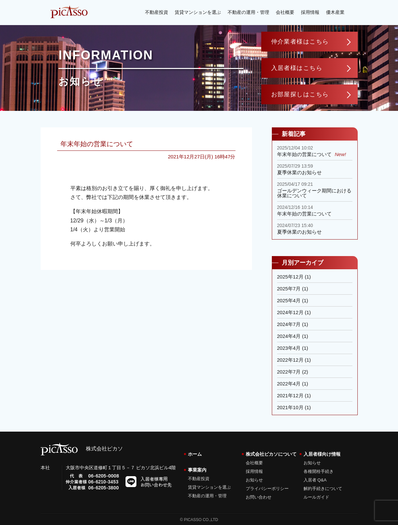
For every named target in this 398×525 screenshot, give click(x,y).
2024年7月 (289, 324)
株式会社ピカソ (82, 448)
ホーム (195, 454)
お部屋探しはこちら (300, 94)
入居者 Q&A (315, 479)
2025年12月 (290, 276)
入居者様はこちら (297, 68)
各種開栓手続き (319, 471)
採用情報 (310, 12)
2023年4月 (289, 348)
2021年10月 (290, 407)
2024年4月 (289, 336)
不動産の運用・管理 (248, 12)
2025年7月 (289, 288)
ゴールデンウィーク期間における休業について (314, 193)
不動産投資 (156, 12)
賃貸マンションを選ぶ (198, 12)
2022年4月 (289, 383)
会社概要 (285, 12)
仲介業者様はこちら (300, 41)
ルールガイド (316, 497)
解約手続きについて (323, 488)
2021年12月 (290, 395)
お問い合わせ (258, 497)
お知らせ (254, 479)
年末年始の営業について (96, 144)
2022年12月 (290, 360)
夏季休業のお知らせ (299, 172)
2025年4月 (289, 300)
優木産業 (335, 12)
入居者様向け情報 (322, 454)
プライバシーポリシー (267, 488)
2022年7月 (289, 372)
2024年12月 (290, 312)
